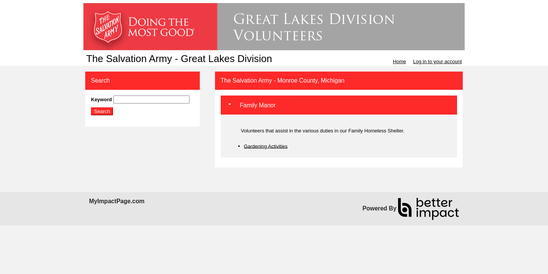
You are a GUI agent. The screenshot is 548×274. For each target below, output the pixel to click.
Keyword (101, 99)
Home (399, 61)
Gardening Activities (266, 146)
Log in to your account (437, 61)
